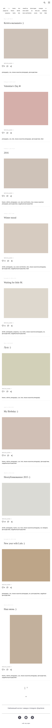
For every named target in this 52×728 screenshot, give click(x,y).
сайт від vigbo (26, 723)
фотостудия (33, 8)
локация (41, 8)
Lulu (9, 8)
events (36, 13)
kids (19, 13)
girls (4, 8)
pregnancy (7, 13)
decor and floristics (27, 13)
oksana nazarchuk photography (20, 72)
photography (5, 72)
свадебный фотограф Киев (25, 204)
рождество (5, 10)
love (19, 8)
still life (18, 10)
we (32, 10)
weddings (44, 10)
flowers (12, 10)
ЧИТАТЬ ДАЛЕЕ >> (9, 63)
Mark (46, 13)
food (41, 13)
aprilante (41, 708)
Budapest (45, 528)
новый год (25, 8)
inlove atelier (26, 10)
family (14, 13)
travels (14, 8)
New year (37, 10)
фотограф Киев (33, 72)
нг (45, 8)
